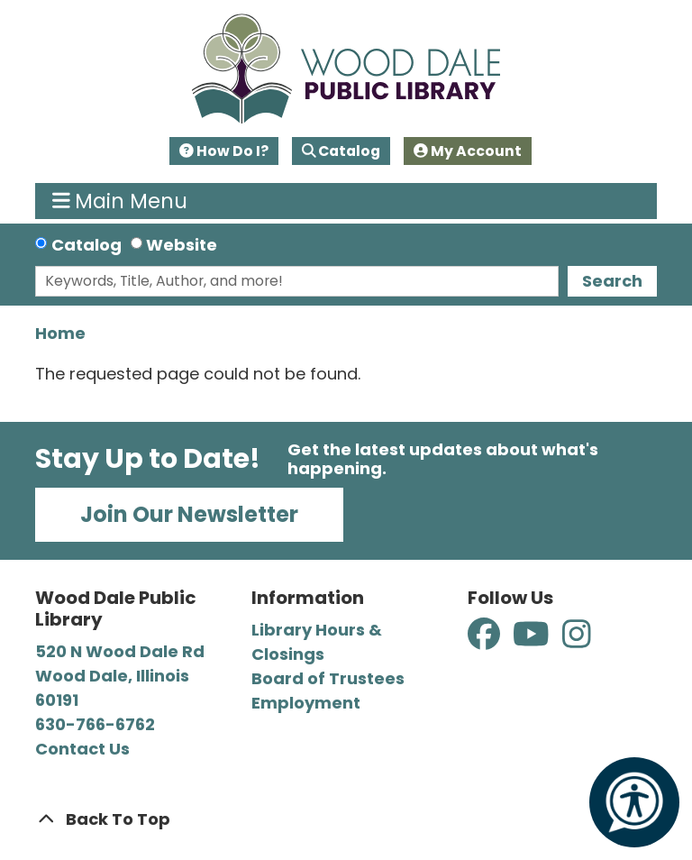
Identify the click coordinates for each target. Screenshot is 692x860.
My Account (468, 151)
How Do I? (224, 151)
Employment (305, 702)
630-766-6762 (95, 724)
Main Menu (120, 201)
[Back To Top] (346, 819)
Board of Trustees (328, 678)
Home (60, 333)
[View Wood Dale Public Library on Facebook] (486, 640)
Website (181, 244)
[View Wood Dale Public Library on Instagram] (576, 640)
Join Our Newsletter (189, 514)
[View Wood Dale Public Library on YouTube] (533, 640)
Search (612, 281)
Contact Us (82, 748)
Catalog (341, 151)
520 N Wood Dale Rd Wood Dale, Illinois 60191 (120, 675)
